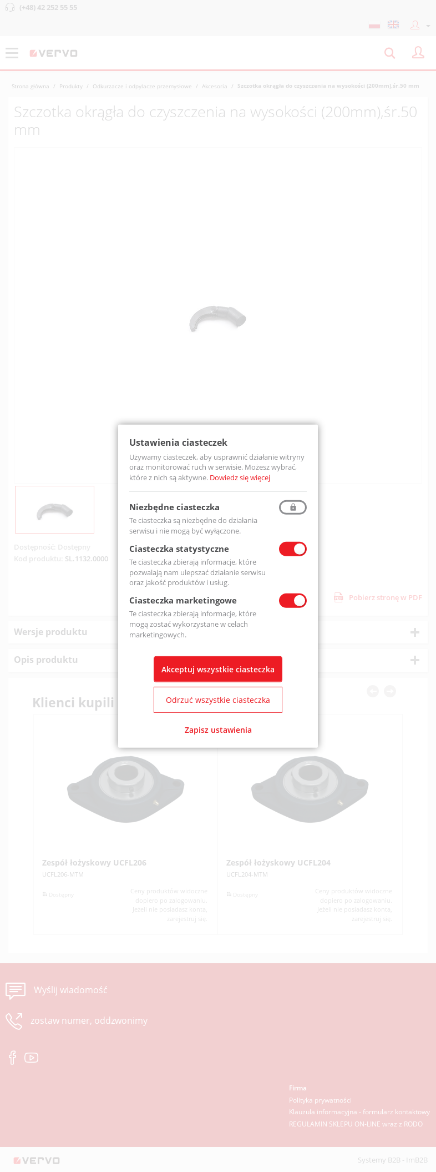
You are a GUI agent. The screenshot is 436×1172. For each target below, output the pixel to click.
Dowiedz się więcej (240, 477)
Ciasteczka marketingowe (183, 600)
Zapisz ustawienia (218, 730)
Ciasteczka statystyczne (179, 548)
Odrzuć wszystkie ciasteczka (218, 700)
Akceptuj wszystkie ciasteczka (218, 669)
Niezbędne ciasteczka (174, 506)
